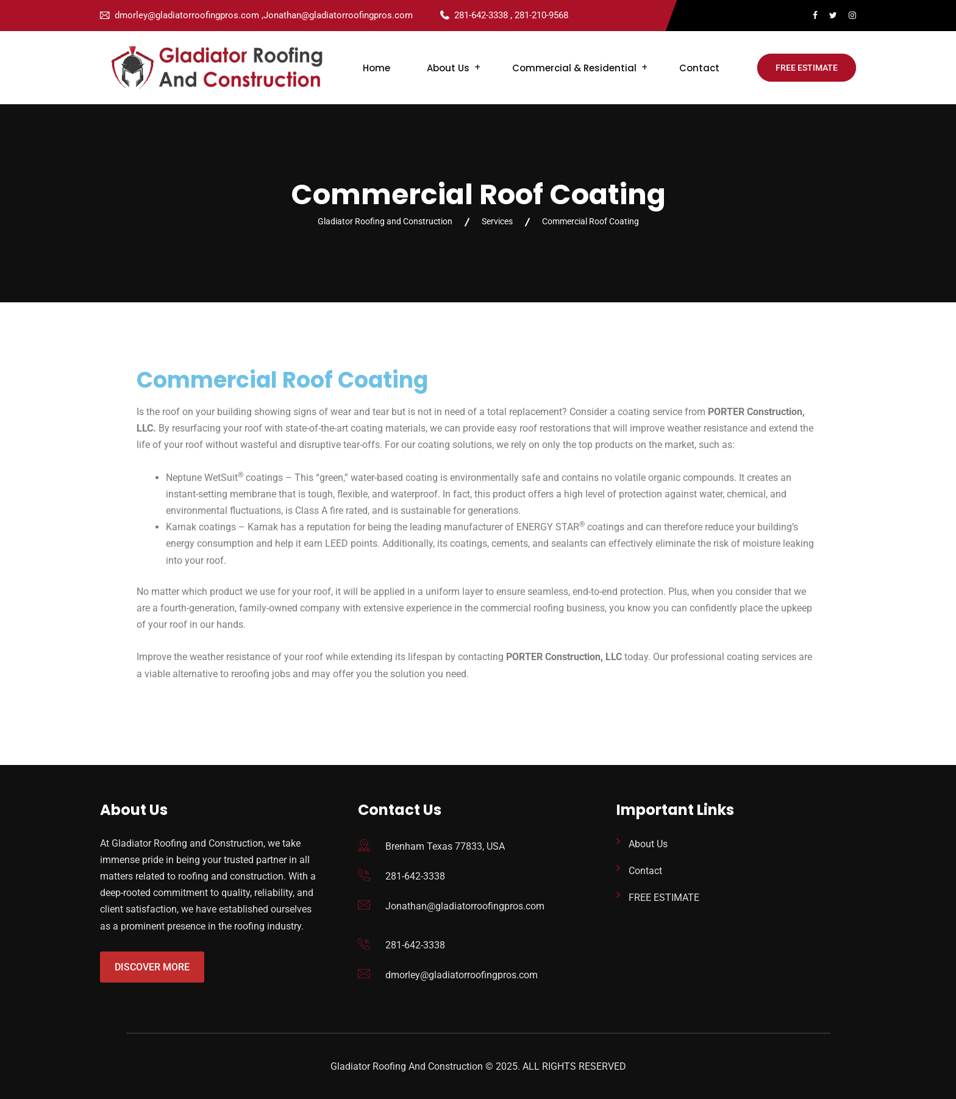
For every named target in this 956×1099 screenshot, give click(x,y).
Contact (699, 68)
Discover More (152, 967)
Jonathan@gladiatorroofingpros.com (464, 906)
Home (376, 68)
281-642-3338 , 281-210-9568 (511, 15)
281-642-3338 (415, 876)
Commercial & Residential (574, 68)
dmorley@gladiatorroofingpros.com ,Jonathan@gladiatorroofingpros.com (264, 15)
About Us (448, 68)
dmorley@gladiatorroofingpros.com (461, 975)
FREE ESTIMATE (807, 68)
